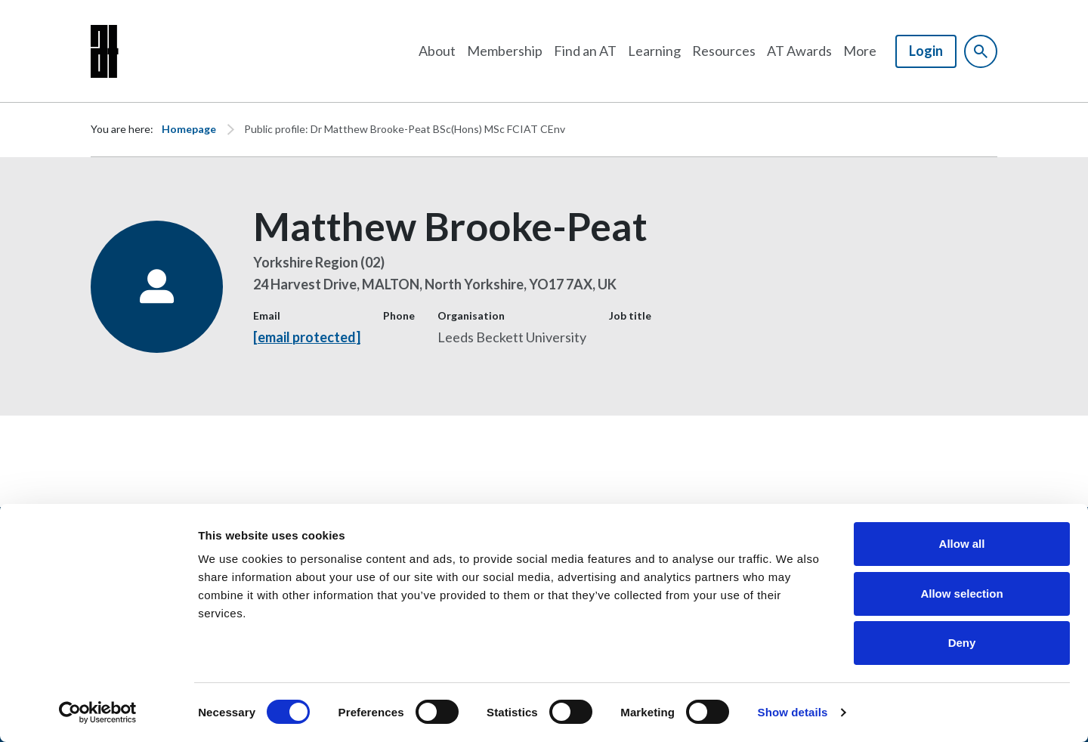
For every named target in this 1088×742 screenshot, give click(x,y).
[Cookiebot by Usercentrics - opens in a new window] (98, 712)
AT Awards (799, 50)
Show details (793, 712)
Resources (724, 50)
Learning (654, 50)
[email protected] (306, 337)
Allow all (962, 543)
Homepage (189, 128)
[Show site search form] (980, 51)
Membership (504, 50)
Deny (962, 642)
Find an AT (585, 50)
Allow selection (961, 593)
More (859, 50)
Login (926, 50)
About (437, 50)
